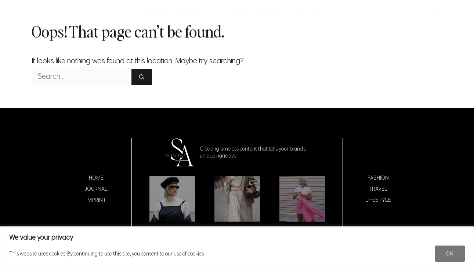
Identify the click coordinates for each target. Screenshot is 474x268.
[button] (435, 11)
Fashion (378, 177)
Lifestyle (378, 200)
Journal (96, 189)
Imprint (96, 200)
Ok (450, 253)
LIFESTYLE (308, 11)
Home (96, 177)
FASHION (231, 11)
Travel (378, 189)
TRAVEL (268, 11)
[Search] (141, 77)
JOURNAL (192, 11)
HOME (157, 11)
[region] (237, 247)
